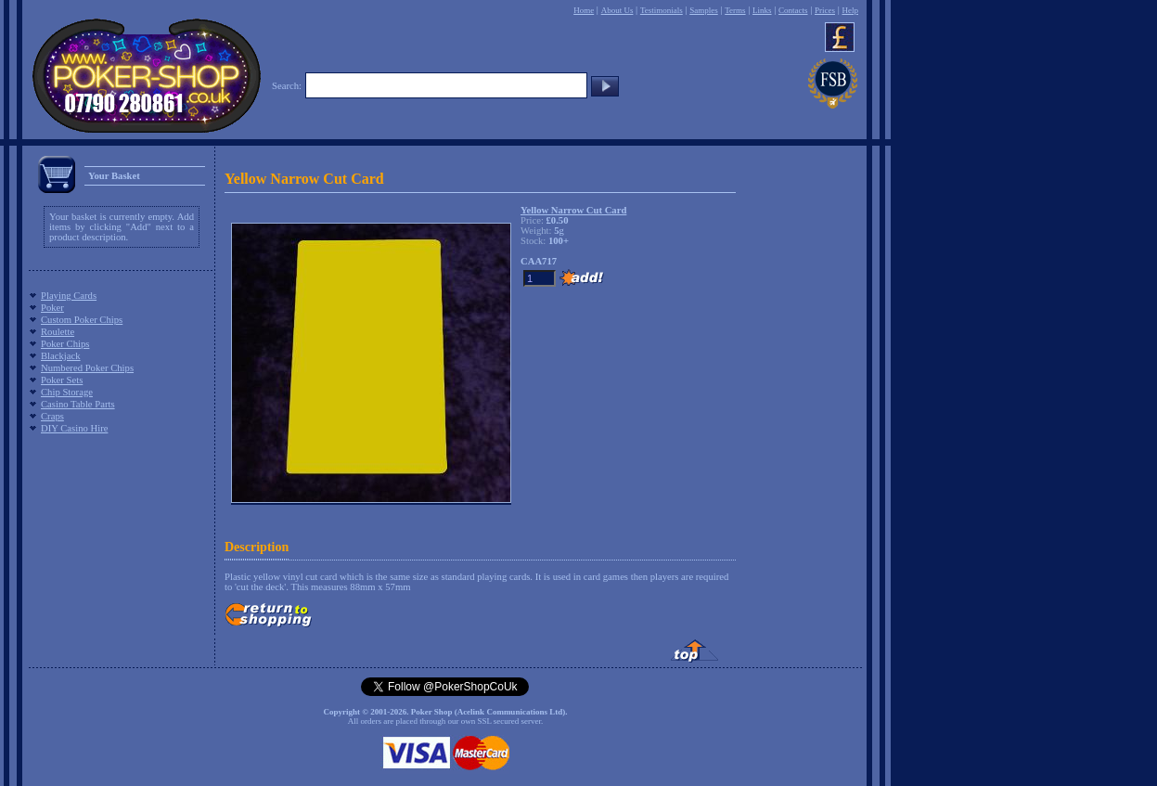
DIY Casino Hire (74, 428)
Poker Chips (65, 344)
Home (583, 10)
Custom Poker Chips (81, 320)
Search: (287, 86)
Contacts (793, 10)
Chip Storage (67, 392)
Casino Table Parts (78, 404)
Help (850, 10)
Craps (52, 416)
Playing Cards (68, 295)
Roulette (57, 332)
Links (762, 10)
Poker (52, 308)
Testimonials (661, 10)
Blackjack (61, 356)
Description (257, 547)
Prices (825, 10)
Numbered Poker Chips (87, 368)
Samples (703, 10)
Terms (735, 10)
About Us (617, 10)
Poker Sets (62, 380)
